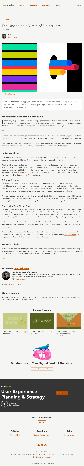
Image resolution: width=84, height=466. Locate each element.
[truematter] (8, 5)
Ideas (58, 5)
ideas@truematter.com (43, 457)
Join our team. (69, 435)
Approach (33, 5)
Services (22, 5)
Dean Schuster (13, 37)
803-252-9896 (43, 451)
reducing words (70, 234)
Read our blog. (15, 435)
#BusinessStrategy (8, 94)
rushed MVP (24, 175)
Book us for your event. (42, 435)
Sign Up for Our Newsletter (42, 369)
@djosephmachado (16, 284)
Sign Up (42, 422)
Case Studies (46, 5)
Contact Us (61, 393)
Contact (79, 5)
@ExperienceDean (20, 279)
